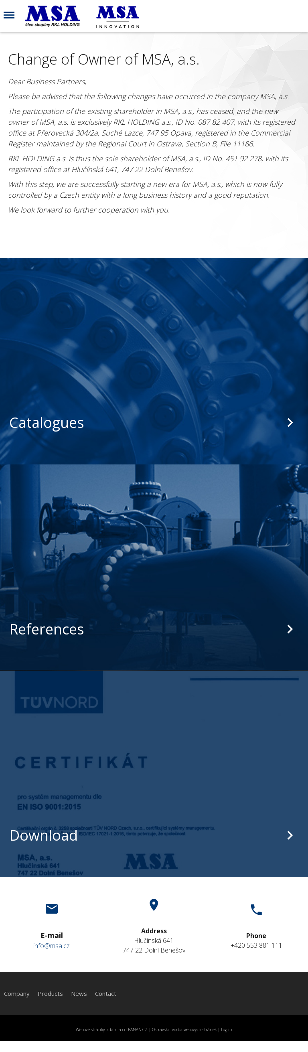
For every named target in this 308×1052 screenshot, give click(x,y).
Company (17, 993)
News (79, 993)
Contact (105, 993)
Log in (226, 1029)
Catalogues (46, 422)
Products (50, 993)
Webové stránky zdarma (98, 1029)
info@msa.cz (51, 945)
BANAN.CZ (138, 1029)
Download (43, 835)
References (46, 629)
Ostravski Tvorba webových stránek (184, 1029)
